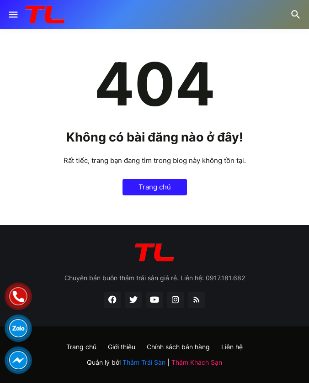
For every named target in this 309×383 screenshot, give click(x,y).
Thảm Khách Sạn (196, 362)
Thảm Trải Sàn (144, 362)
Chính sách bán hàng (178, 347)
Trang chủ (155, 187)
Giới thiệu (121, 347)
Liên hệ (232, 347)
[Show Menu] (12, 14)
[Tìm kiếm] (297, 14)
